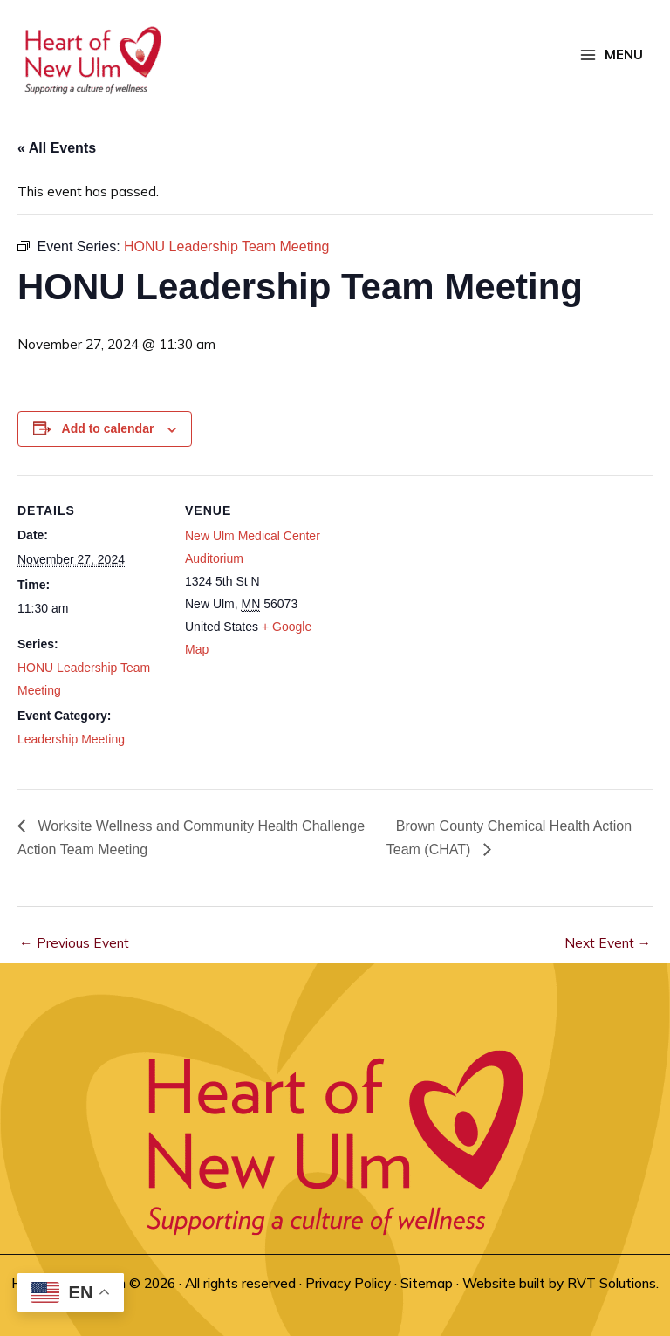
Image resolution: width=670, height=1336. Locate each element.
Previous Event (74, 942)
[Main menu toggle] (612, 55)
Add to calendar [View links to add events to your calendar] (108, 428)
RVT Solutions (611, 1282)
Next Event (608, 942)
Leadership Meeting (71, 739)
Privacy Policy (348, 1282)
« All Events (56, 147)
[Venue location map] (444, 596)
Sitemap (426, 1282)
